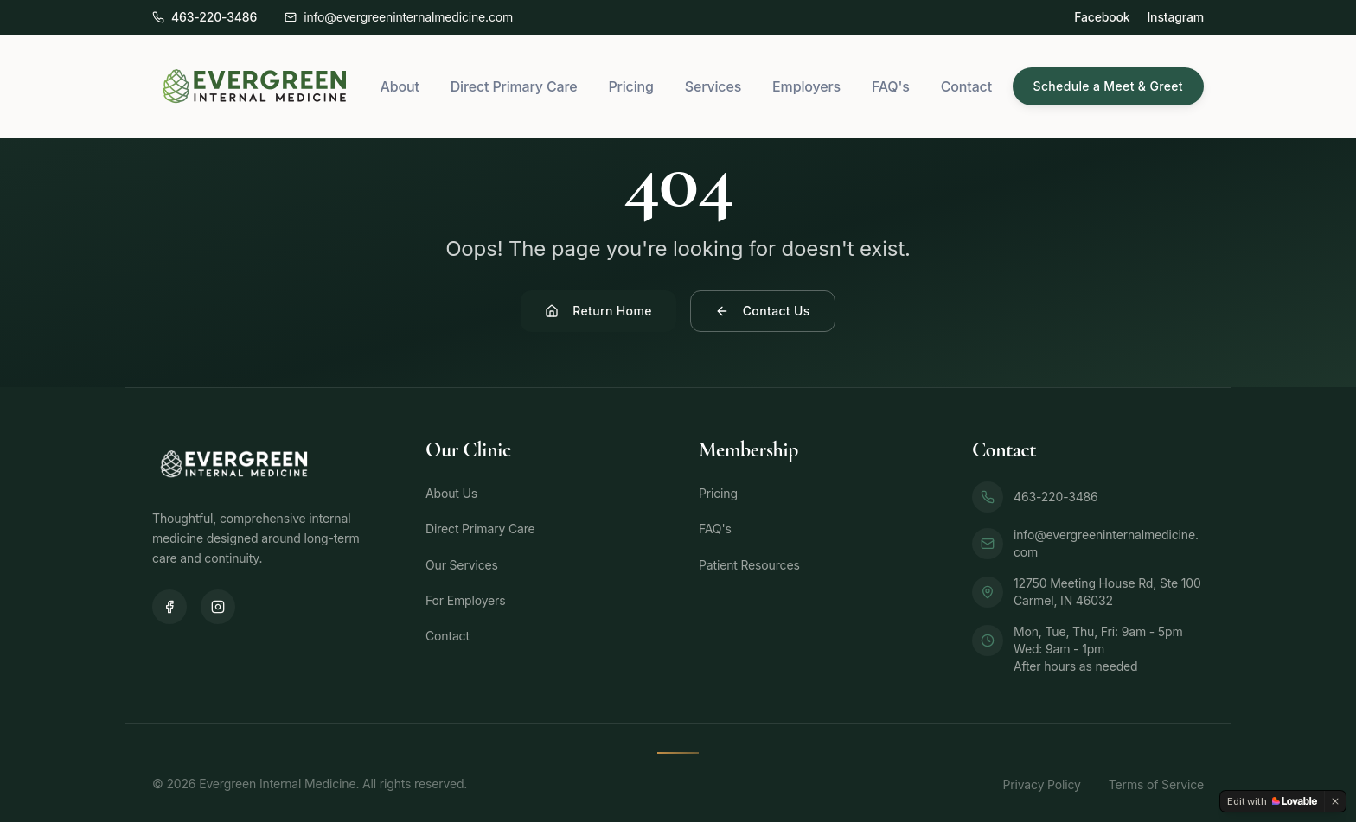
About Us (451, 493)
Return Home (598, 310)
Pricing (630, 86)
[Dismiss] (1335, 801)
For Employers (465, 600)
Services (713, 86)
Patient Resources (749, 565)
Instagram (1175, 17)
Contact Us (762, 310)
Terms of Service (1156, 784)
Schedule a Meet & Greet (1108, 86)
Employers (806, 86)
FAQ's (891, 86)
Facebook (1101, 17)
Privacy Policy (1041, 784)
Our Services (461, 565)
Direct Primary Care (514, 86)
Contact (966, 86)
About (400, 86)
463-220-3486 (1035, 497)
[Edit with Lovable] (1272, 801)
